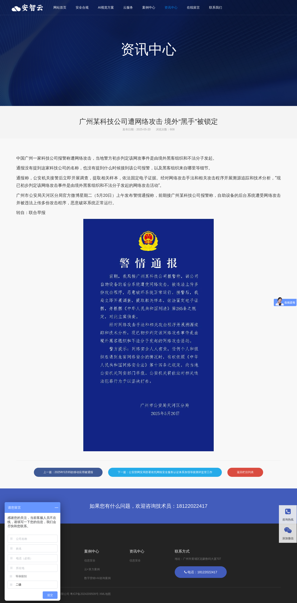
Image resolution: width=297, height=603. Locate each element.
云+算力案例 (92, 569)
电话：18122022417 (200, 572)
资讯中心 (171, 7)
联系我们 (215, 7)
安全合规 (82, 7)
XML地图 (105, 594)
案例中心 (148, 7)
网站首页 (59, 7)
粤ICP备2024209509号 (84, 594)
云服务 (128, 7)
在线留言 (193, 7)
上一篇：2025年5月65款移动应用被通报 (68, 472)
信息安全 (89, 560)
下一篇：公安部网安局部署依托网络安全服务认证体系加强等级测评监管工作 (165, 472)
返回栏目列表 (245, 472)
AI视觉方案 (106, 7)
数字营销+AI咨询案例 (97, 578)
